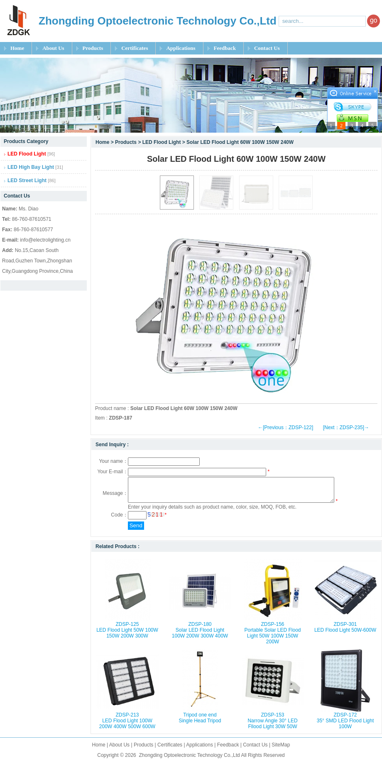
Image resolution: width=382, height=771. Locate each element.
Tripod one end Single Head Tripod (200, 723)
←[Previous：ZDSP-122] (285, 427)
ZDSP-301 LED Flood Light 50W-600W (345, 632)
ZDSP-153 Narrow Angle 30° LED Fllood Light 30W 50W (272, 725)
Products (93, 48)
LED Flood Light (161, 142)
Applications (180, 48)
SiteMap (281, 750)
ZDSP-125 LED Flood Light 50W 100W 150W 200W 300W (127, 635)
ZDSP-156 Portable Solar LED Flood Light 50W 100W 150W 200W (272, 638)
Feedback (225, 48)
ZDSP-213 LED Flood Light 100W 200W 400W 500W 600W (127, 725)
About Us (53, 48)
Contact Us (267, 48)
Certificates (134, 48)
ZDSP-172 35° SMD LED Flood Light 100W (345, 725)
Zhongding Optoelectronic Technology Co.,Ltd (189, 760)
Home (17, 48)
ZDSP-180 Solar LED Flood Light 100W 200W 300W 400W (200, 635)
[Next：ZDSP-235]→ (346, 427)
